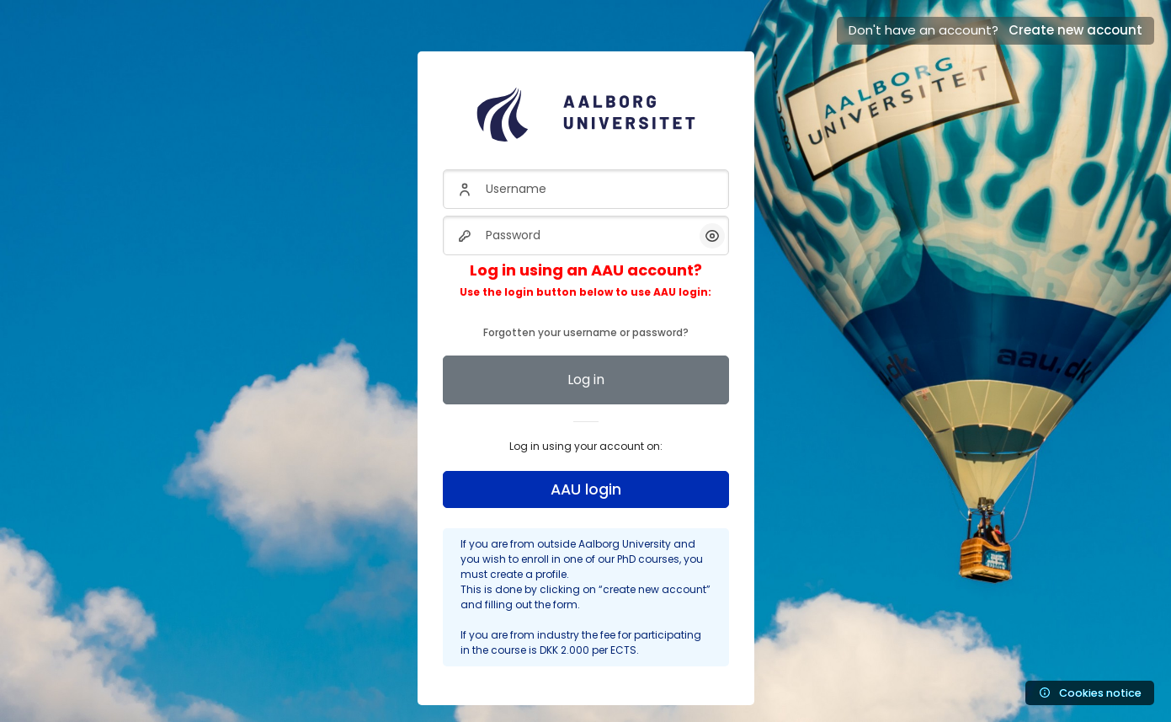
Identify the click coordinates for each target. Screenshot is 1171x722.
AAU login (586, 489)
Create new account (1075, 30)
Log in (585, 379)
